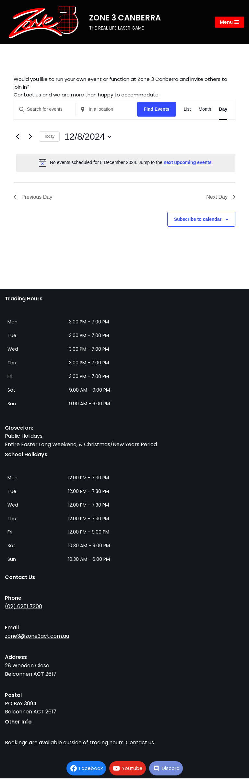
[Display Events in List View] (187, 111)
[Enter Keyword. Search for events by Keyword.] (45, 111)
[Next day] (30, 138)
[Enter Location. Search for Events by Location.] (106, 111)
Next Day (220, 198)
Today (49, 138)
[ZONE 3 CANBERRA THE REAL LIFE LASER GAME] (83, 22)
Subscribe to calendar (197, 220)
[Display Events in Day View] (223, 111)
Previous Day (33, 198)
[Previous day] (17, 138)
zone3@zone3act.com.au (37, 637)
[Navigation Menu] (229, 22)
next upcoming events (188, 164)
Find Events (156, 110)
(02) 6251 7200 (23, 607)
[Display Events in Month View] (204, 111)
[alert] (125, 164)
